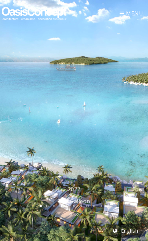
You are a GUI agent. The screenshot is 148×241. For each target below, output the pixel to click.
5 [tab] (67, 206)
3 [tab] (54, 206)
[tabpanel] (74, 120)
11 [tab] (107, 206)
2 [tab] (47, 206)
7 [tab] (81, 206)
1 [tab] (40, 206)
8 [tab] (87, 206)
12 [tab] (70, 214)
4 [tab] (60, 206)
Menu (131, 13)
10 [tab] (101, 206)
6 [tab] (74, 206)
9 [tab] (94, 206)
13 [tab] (77, 214)
